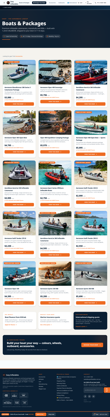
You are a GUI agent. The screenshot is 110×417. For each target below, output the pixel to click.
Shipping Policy (61, 381)
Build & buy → (41, 414)
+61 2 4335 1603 (88, 377)
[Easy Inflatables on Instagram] (89, 396)
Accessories (52, 3)
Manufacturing (43, 384)
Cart (40, 381)
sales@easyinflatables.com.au (92, 379)
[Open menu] (4, 2)
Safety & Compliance (62, 393)
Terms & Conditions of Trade (65, 390)
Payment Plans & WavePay (64, 388)
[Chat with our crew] (100, 414)
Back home (7, 7)
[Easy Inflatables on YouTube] (93, 396)
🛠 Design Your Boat (39, 3)
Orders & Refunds (62, 386)
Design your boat (92, 345)
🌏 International (72, 3)
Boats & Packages (24, 3)
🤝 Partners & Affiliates (63, 398)
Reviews (41, 386)
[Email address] (93, 390)
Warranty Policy (61, 383)
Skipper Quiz (42, 389)
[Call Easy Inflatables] (100, 2)
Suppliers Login (87, 401)
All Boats (41, 379)
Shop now (51, 414)
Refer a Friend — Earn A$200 (65, 400)
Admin (85, 400)
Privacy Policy (60, 395)
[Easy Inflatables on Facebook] (85, 396)
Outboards (61, 3)
